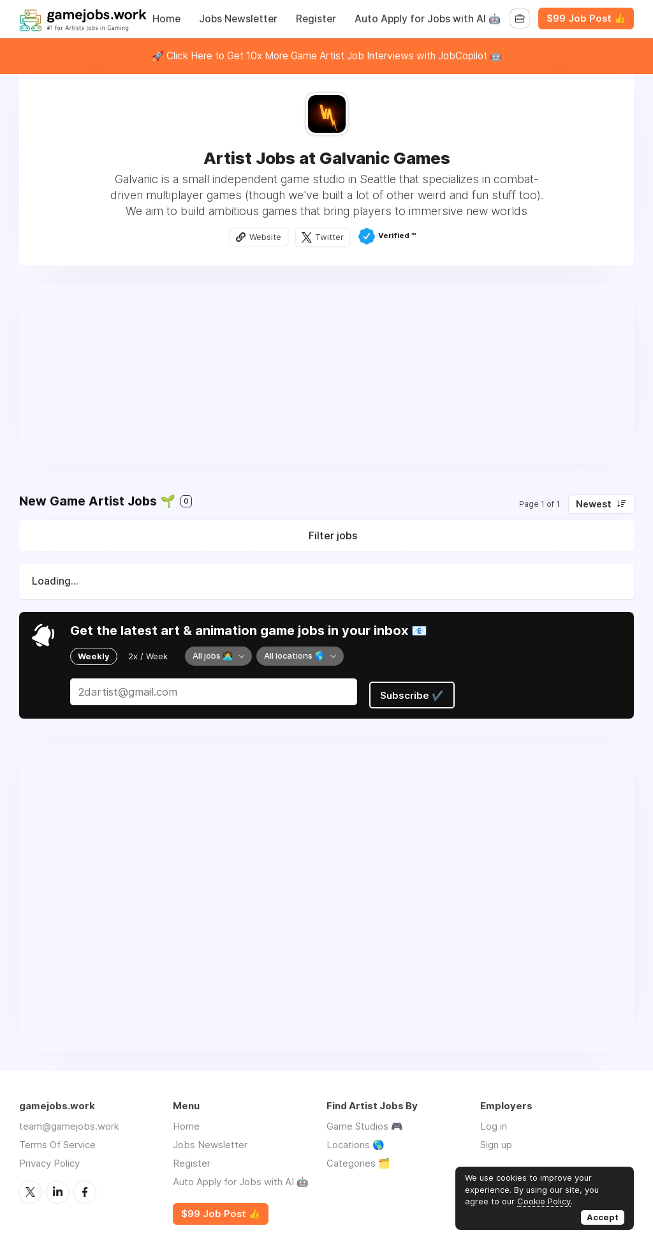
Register (316, 19)
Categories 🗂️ (358, 1159)
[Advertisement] (326, 374)
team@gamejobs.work (69, 1122)
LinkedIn (57, 1187)
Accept (603, 1217)
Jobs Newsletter (238, 19)
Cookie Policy (544, 1201)
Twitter (331, 237)
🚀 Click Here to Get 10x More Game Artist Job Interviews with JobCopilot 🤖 (327, 56)
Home (166, 19)
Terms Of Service (57, 1140)
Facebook (85, 1187)
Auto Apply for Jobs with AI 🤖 (428, 19)
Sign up (496, 1140)
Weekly (94, 656)
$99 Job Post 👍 (586, 18)
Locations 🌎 (355, 1140)
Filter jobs (333, 536)
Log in (493, 1122)
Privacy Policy (49, 1159)
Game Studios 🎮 (364, 1122)
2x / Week (148, 656)
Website (264, 237)
